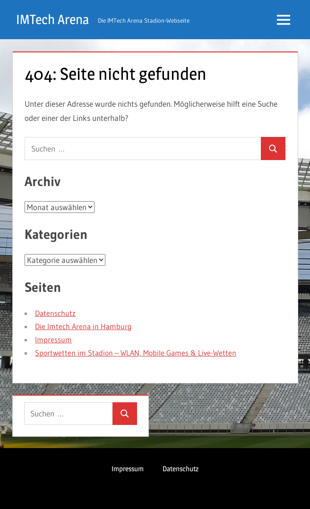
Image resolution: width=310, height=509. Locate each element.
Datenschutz (55, 313)
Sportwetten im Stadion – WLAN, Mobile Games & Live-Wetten (135, 352)
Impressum (53, 339)
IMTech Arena (52, 19)
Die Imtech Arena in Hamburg (83, 326)
